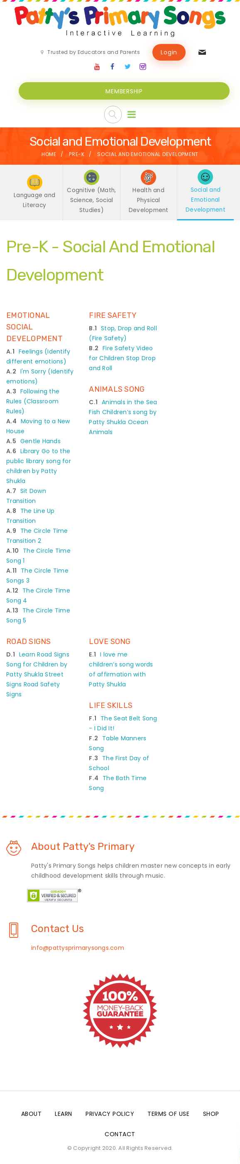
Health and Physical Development (148, 199)
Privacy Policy (110, 1112)
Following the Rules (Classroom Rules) (32, 400)
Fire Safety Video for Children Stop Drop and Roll (122, 356)
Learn (63, 1112)
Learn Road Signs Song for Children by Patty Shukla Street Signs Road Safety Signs (37, 673)
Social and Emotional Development (205, 198)
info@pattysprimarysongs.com (77, 946)
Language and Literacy (34, 199)
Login (169, 52)
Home (49, 153)
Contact (120, 1132)
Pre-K (77, 153)
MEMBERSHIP (124, 90)
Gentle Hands (40, 439)
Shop (211, 1112)
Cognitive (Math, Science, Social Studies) (91, 199)
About (31, 1112)
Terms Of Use (168, 1112)
